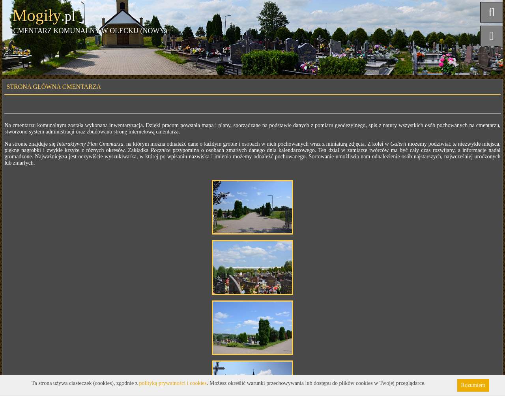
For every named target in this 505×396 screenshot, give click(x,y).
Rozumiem (473, 385)
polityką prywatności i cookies (173, 383)
